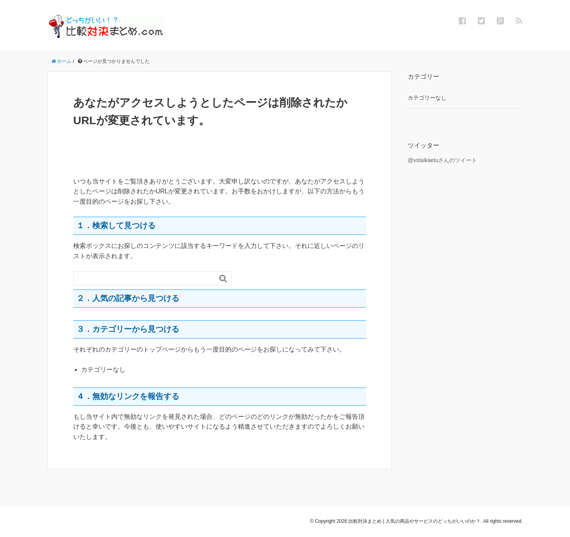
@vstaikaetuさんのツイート (442, 160)
